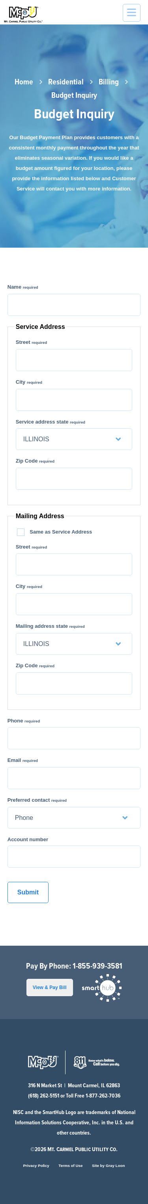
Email (22, 760)
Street (31, 342)
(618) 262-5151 (43, 1095)
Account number (27, 839)
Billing (109, 82)
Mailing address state (50, 626)
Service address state (50, 422)
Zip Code (35, 461)
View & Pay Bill (50, 987)
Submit (28, 892)
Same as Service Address (55, 532)
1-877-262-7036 (103, 1095)
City (29, 382)
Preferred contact (37, 800)
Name (22, 287)
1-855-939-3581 (97, 966)
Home (24, 82)
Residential (66, 82)
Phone (23, 721)
